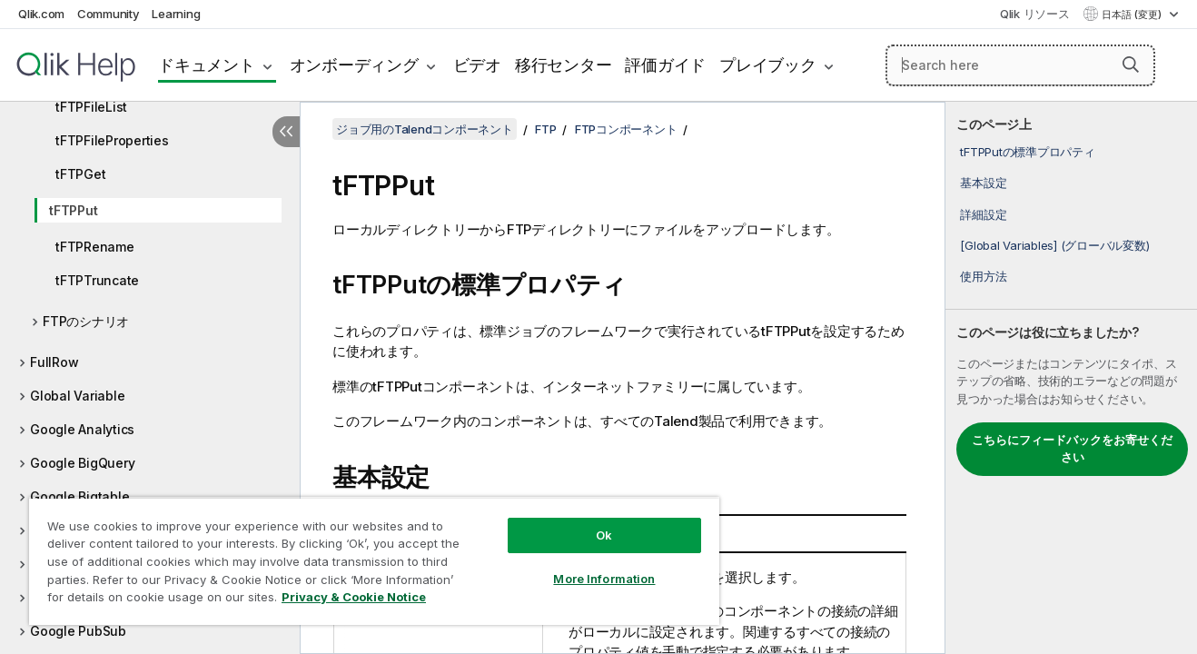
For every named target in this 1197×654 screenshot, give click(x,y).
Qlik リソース (1035, 13)
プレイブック (767, 64)
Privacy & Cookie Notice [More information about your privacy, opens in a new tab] (354, 597)
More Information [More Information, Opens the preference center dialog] (604, 578)
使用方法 (983, 276)
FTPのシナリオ (86, 321)
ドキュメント (206, 64)
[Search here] (1020, 65)
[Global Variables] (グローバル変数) (1054, 245)
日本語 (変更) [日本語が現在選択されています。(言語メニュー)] (1133, 14)
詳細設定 (983, 214)
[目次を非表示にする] (286, 131)
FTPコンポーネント (626, 129)
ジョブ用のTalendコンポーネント (424, 129)
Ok (604, 535)
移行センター (563, 64)
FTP (545, 129)
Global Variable (77, 395)
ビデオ (477, 64)
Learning (176, 13)
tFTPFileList (91, 106)
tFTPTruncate (97, 280)
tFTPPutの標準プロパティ (1027, 151)
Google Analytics (82, 429)
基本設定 (983, 182)
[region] (374, 561)
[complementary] (1071, 378)
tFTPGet (80, 174)
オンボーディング (354, 64)
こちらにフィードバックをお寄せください (1072, 448)
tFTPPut (73, 210)
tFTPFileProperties (112, 140)
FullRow (54, 362)
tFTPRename (94, 246)
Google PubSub (78, 631)
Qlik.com (41, 13)
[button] (1130, 64)
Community (108, 13)
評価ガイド (665, 64)
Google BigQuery (82, 463)
